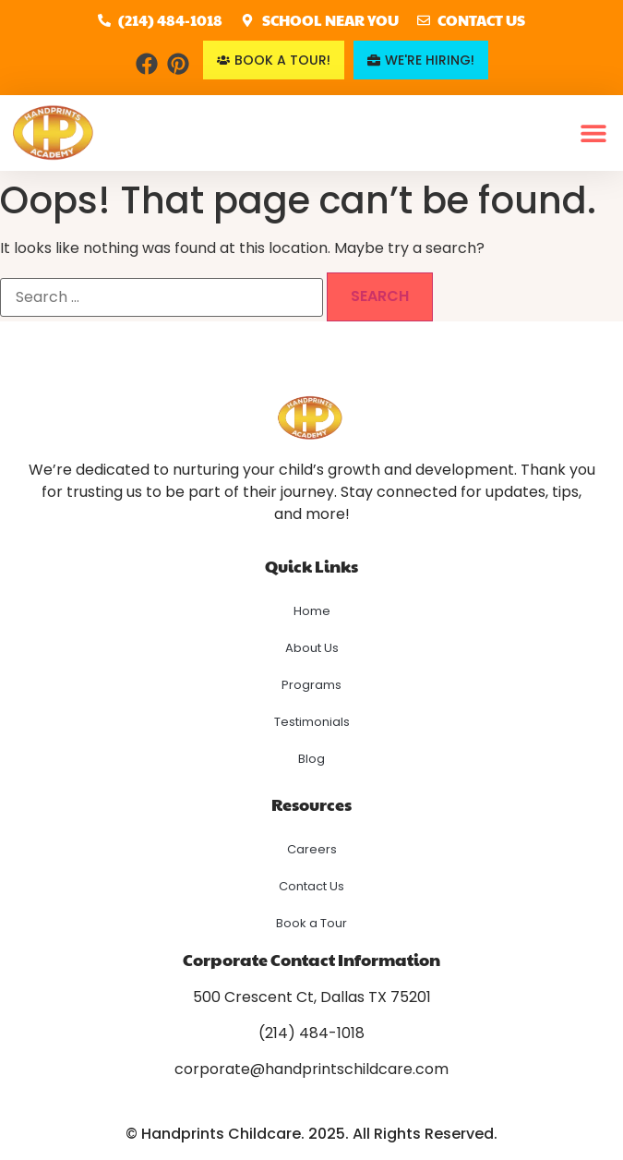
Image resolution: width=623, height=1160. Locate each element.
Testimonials (312, 722)
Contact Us (311, 886)
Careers (312, 849)
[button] (593, 133)
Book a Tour (311, 923)
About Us (312, 648)
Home (312, 611)
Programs (311, 685)
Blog (311, 758)
